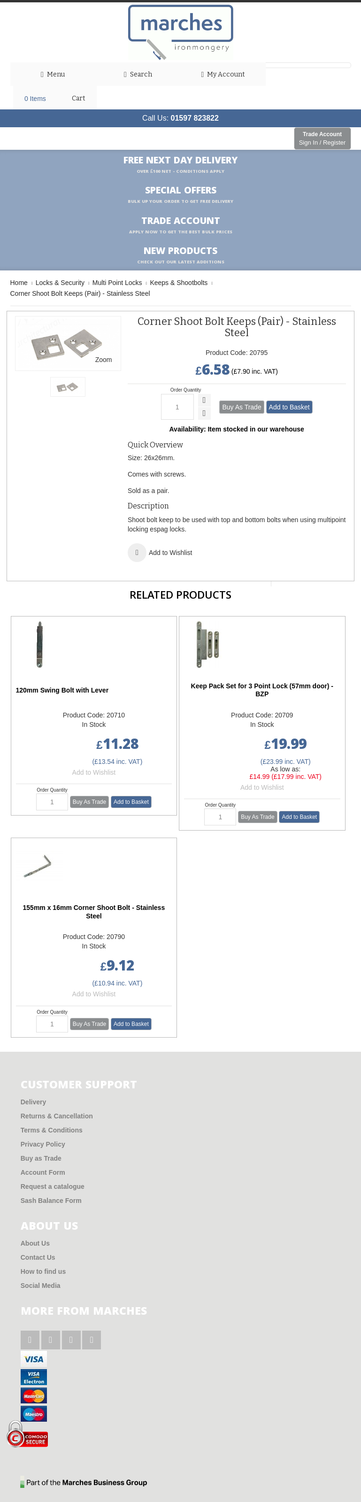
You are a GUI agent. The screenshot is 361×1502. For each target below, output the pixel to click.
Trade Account (322, 139)
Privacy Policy (43, 1144)
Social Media (41, 1285)
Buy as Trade (41, 1158)
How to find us (43, 1271)
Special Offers (180, 195)
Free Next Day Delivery (180, 164)
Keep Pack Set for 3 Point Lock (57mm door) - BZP (262, 690)
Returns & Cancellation (57, 1116)
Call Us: (180, 118)
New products (180, 255)
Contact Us (38, 1257)
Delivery (33, 1102)
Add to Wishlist (94, 772)
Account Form (43, 1172)
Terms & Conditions (52, 1130)
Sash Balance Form (51, 1200)
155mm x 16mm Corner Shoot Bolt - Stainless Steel (94, 912)
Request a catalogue (52, 1186)
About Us (35, 1243)
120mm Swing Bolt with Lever (62, 690)
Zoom (103, 359)
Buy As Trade (241, 407)
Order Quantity (185, 390)
